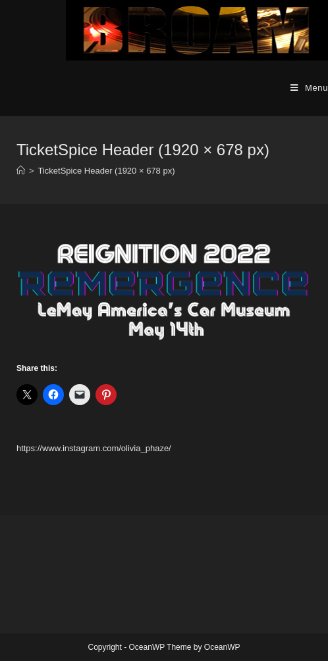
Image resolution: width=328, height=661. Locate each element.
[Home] (20, 171)
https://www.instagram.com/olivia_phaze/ (93, 448)
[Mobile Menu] (309, 88)
